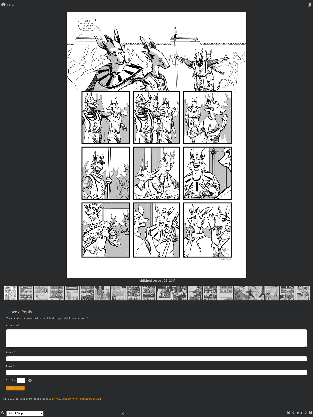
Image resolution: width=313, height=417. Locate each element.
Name (9, 353)
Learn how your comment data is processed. (75, 399)
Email (9, 366)
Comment (12, 326)
